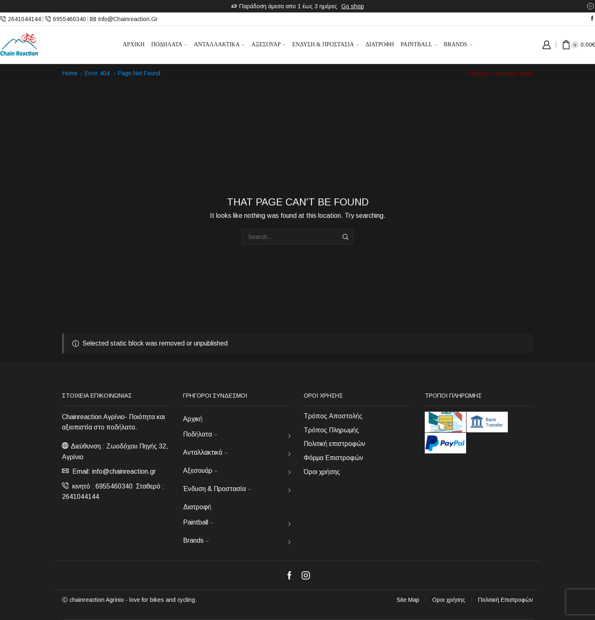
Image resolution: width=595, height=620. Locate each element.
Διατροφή (380, 44)
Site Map (408, 600)
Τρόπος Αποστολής (333, 416)
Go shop (352, 6)
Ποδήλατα (169, 44)
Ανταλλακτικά (219, 44)
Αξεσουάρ (268, 44)
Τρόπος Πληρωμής (331, 430)
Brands (458, 44)
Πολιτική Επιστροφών (505, 600)
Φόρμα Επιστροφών (333, 457)
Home (70, 73)
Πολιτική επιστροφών (334, 443)
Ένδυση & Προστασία (325, 44)
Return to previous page (501, 73)
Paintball (419, 44)
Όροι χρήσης (322, 471)
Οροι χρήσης (448, 600)
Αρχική (134, 44)
